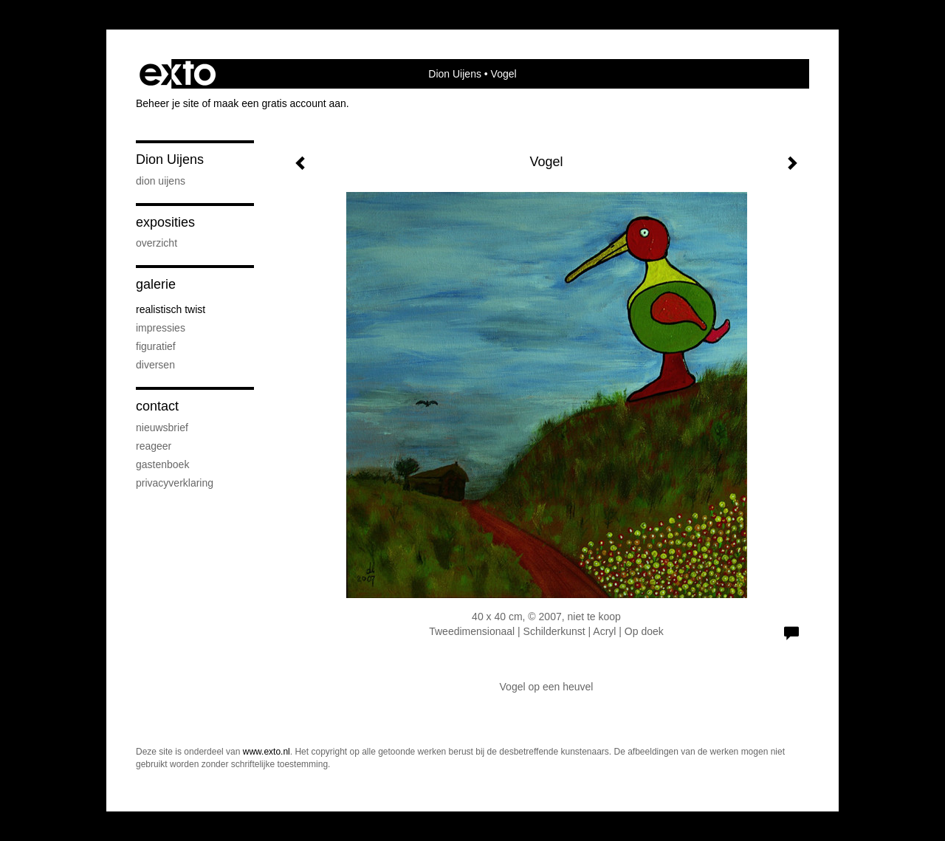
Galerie (156, 284)
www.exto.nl (266, 751)
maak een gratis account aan (279, 103)
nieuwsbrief (162, 427)
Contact (157, 406)
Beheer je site (167, 103)
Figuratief (156, 346)
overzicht (156, 243)
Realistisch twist (170, 309)
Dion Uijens (454, 74)
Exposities (165, 222)
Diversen (155, 365)
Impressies (160, 328)
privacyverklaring (174, 483)
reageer (153, 446)
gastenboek (162, 464)
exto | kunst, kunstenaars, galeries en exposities (177, 74)
